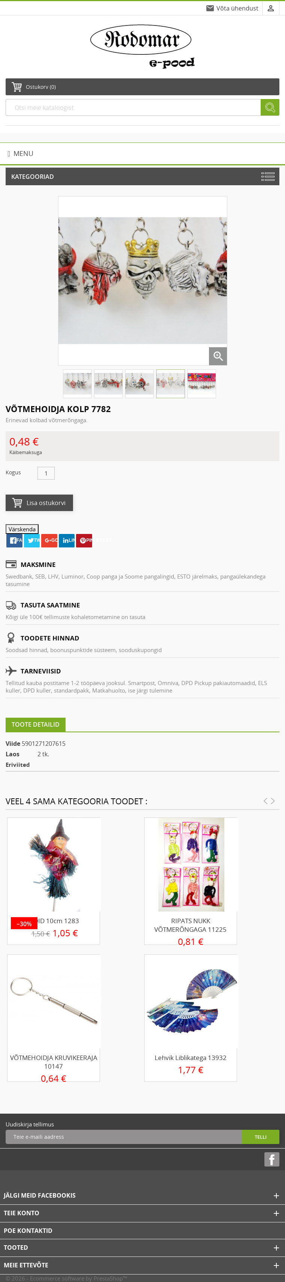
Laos (12, 754)
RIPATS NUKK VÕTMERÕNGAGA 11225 (190, 925)
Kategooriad (32, 176)
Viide (13, 743)
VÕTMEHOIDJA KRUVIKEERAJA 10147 (53, 1062)
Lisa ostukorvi (46, 503)
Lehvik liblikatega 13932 (191, 1057)
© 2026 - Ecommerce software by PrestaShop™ (66, 1278)
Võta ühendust (237, 8)
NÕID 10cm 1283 (53, 920)
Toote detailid (36, 724)
